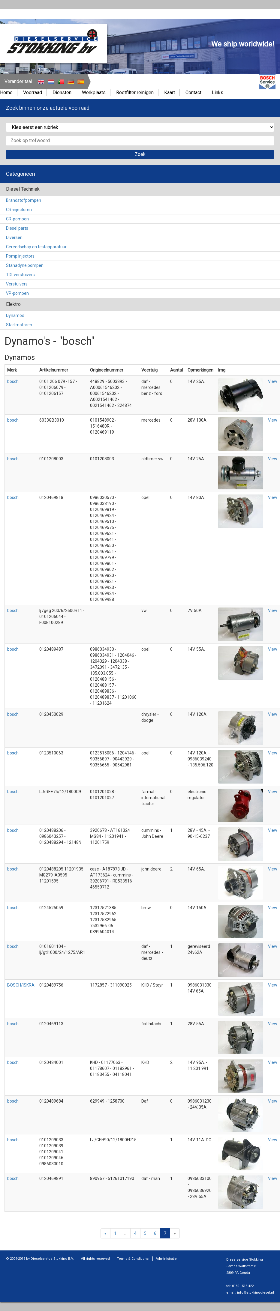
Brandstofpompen (23, 200)
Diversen (14, 237)
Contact (193, 92)
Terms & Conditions (133, 1259)
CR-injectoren (19, 209)
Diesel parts (17, 228)
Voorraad (32, 92)
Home (6, 92)
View (272, 381)
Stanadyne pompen (25, 265)
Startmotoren (19, 324)
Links (217, 92)
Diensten (62, 92)
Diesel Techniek (23, 189)
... (125, 1233)
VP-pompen (17, 293)
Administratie (166, 1259)
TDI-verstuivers (20, 274)
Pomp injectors (20, 256)
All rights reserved (95, 1259)
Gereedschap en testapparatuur (36, 246)
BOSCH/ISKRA (21, 985)
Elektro (13, 304)
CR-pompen (17, 219)
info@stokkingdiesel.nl (255, 1293)
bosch (13, 381)
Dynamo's (15, 315)
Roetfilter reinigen (135, 92)
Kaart (169, 92)
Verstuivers (17, 284)
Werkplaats (94, 92)
